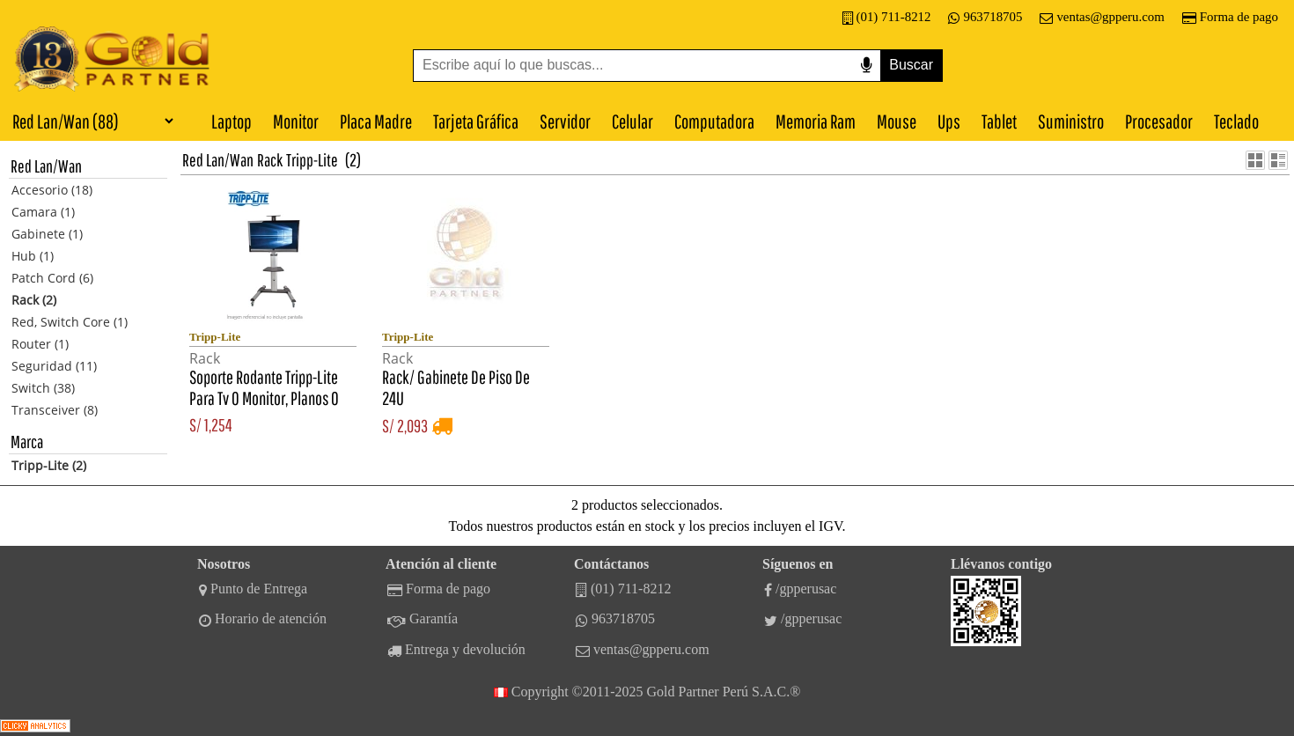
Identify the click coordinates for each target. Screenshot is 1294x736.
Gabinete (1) (47, 233)
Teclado (1236, 121)
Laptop (231, 121)
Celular (632, 121)
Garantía (422, 619)
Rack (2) (33, 299)
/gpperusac (800, 589)
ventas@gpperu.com (1102, 17)
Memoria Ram (816, 121)
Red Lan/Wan (218, 160)
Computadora (714, 121)
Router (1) (40, 343)
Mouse (896, 121)
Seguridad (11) (54, 365)
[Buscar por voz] (866, 65)
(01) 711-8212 (886, 17)
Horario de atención (263, 619)
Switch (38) (43, 387)
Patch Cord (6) (52, 277)
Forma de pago (1230, 17)
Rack (270, 160)
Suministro (1071, 121)
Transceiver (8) (54, 409)
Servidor (565, 121)
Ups (948, 121)
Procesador (1159, 121)
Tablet (999, 121)
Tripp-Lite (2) (48, 465)
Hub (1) (32, 255)
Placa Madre (376, 121)
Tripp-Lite (312, 160)
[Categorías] (88, 120)
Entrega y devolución (456, 650)
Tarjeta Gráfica (475, 121)
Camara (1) (43, 211)
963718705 (985, 17)
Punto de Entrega (253, 589)
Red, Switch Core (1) (69, 321)
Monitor (296, 121)
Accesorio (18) (51, 189)
